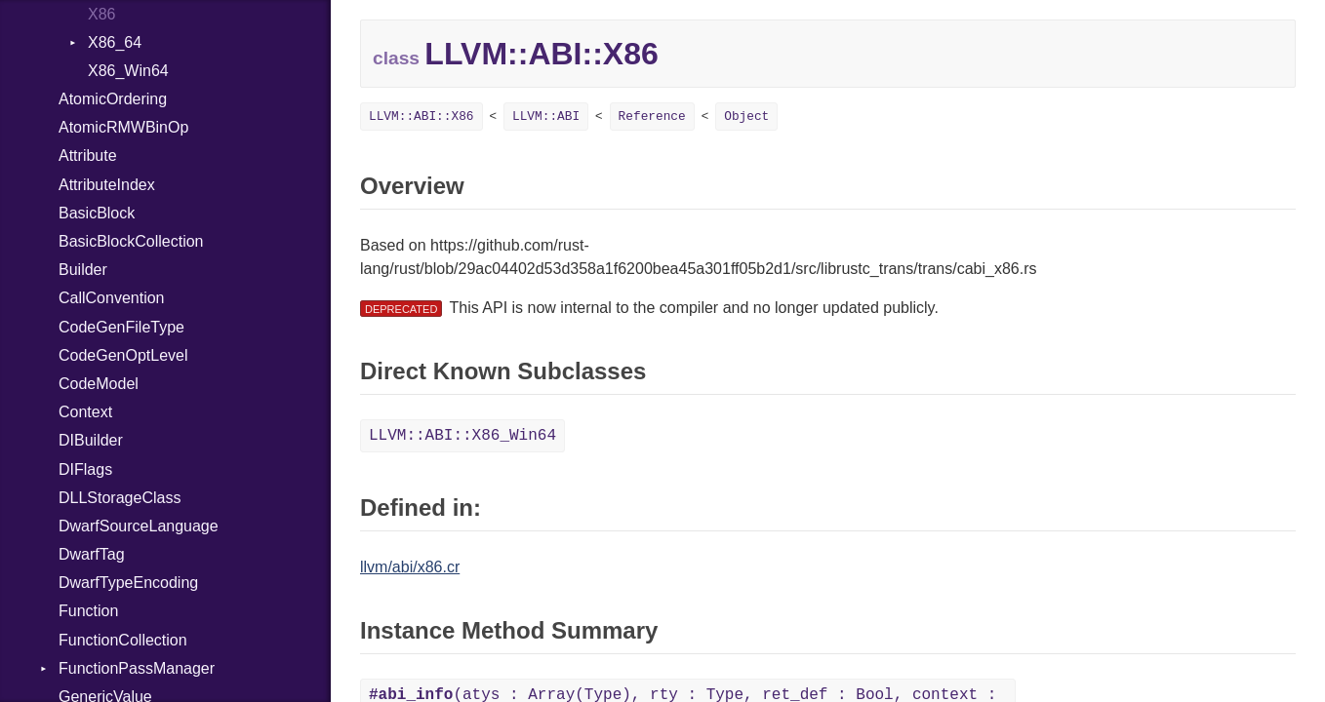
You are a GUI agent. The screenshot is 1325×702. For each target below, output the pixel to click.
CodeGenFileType (121, 327)
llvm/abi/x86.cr (410, 567)
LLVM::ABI (546, 116)
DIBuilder (91, 440)
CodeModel (99, 383)
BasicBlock (97, 213)
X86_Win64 (128, 70)
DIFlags (85, 469)
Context (85, 412)
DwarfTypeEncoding (128, 582)
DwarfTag (92, 554)
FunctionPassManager (137, 668)
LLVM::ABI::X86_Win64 (462, 436)
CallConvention (112, 298)
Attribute (88, 155)
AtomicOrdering (113, 99)
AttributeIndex (107, 184)
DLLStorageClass (120, 497)
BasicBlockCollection (131, 241)
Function (88, 611)
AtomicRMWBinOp (123, 127)
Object (746, 116)
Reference (652, 116)
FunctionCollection (123, 640)
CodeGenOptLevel (123, 355)
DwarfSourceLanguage (139, 526)
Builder (83, 269)
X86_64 (114, 42)
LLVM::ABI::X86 (421, 116)
